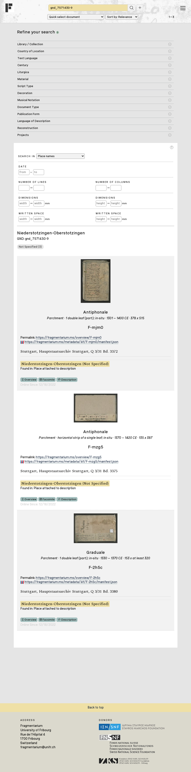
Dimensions (28, 197)
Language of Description (33, 121)
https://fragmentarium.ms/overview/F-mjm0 (69, 337)
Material (22, 79)
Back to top (96, 707)
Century (22, 65)
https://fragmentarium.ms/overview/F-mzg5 (69, 457)
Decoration (24, 93)
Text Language (27, 58)
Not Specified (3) (30, 246)
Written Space (31, 213)
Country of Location (30, 51)
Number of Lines (33, 182)
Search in (51, 156)
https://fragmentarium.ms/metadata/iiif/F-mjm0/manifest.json (71, 342)
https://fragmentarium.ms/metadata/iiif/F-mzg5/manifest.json (71, 461)
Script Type (25, 86)
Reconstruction (27, 128)
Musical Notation (28, 100)
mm (47, 203)
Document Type (28, 107)
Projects (23, 135)
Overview (30, 379)
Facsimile (49, 379)
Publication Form (28, 114)
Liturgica (23, 72)
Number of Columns (113, 182)
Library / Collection (30, 44)
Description (68, 379)
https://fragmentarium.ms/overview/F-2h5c (68, 578)
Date (23, 166)
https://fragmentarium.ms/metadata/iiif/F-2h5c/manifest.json (71, 582)
